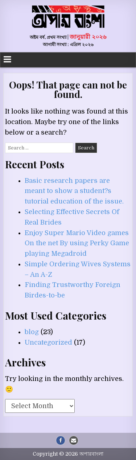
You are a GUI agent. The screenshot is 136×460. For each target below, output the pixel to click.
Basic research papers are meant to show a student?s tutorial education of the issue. (74, 191)
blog (32, 332)
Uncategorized (48, 342)
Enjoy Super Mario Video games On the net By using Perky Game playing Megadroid (77, 243)
